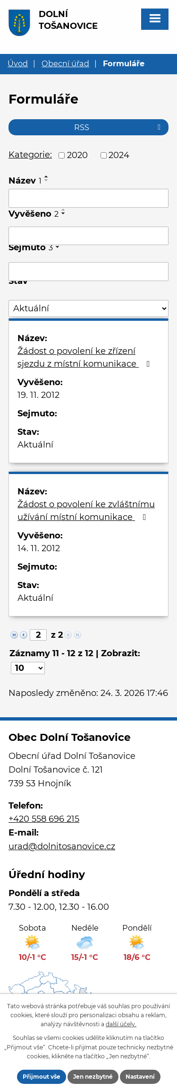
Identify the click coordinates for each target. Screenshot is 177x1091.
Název (25, 181)
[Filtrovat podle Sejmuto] (88, 271)
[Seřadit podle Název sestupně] (47, 180)
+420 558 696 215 (43, 819)
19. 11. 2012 (38, 395)
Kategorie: (30, 155)
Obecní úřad (65, 63)
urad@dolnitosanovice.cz (61, 846)
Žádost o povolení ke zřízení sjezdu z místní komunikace (85, 357)
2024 (119, 155)
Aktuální (35, 445)
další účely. (121, 1024)
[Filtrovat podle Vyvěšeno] (88, 236)
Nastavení (140, 1076)
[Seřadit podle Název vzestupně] (47, 176)
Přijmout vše (41, 1076)
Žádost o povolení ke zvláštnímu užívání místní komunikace (86, 510)
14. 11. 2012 (38, 548)
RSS (119, 127)
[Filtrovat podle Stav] (88, 308)
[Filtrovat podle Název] (88, 198)
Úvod (18, 63)
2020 (77, 155)
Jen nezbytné (93, 1076)
